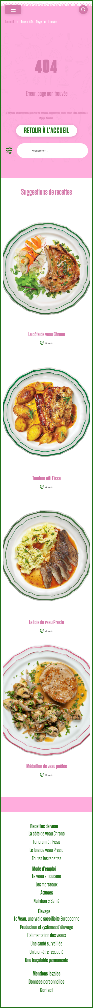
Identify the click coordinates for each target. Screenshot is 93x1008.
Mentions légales (47, 974)
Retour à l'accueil (46, 130)
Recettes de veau (44, 826)
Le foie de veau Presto (46, 622)
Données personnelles (46, 982)
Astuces (46, 893)
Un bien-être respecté (46, 952)
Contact (46, 990)
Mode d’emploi (44, 869)
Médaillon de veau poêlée (46, 766)
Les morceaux (47, 884)
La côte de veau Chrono (46, 334)
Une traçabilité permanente (46, 960)
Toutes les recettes (46, 858)
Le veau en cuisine (46, 876)
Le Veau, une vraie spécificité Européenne (46, 919)
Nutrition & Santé (46, 901)
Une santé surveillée (46, 944)
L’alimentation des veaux (46, 935)
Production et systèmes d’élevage (46, 927)
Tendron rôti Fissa (46, 478)
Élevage (44, 911)
